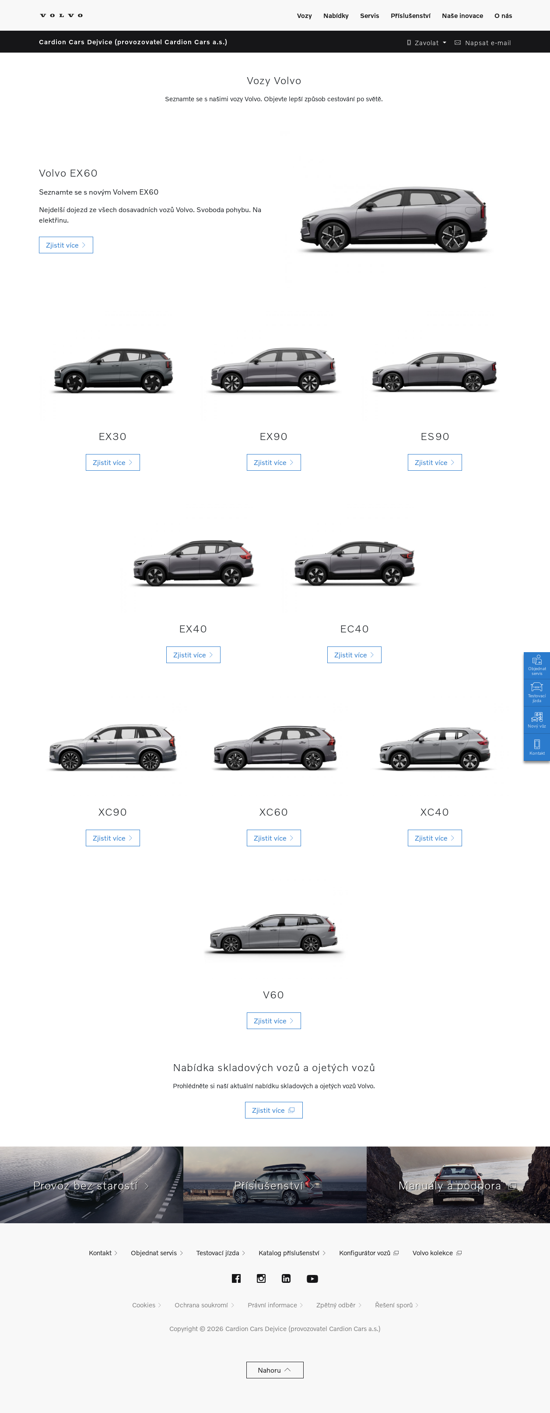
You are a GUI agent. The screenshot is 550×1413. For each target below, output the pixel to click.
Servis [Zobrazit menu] (369, 15)
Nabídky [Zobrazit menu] (336, 15)
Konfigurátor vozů (364, 1253)
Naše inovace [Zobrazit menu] (462, 15)
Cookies (143, 1305)
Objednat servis (537, 664)
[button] (424, 43)
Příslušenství (275, 1185)
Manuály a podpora (458, 1185)
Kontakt (537, 747)
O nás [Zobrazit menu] (503, 15)
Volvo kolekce (433, 1253)
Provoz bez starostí (92, 1185)
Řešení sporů (394, 1305)
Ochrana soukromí (201, 1305)
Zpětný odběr (335, 1305)
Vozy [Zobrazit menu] (304, 15)
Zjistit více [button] (66, 245)
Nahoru (275, 1370)
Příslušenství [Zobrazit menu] (411, 15)
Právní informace (272, 1305)
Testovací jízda (537, 691)
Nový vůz (537, 719)
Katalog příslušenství (289, 1253)
